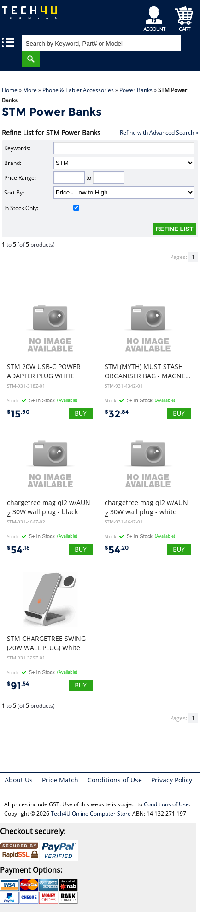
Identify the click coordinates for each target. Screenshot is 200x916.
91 (18, 686)
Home (10, 90)
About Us (19, 779)
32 (117, 414)
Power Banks (136, 90)
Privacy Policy (171, 779)
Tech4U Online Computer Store (91, 813)
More (30, 90)
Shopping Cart (184, 16)
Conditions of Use (115, 779)
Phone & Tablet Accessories (78, 90)
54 (18, 550)
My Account (156, 16)
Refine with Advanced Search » (159, 132)
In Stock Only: (42, 208)
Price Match (60, 779)
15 (18, 414)
